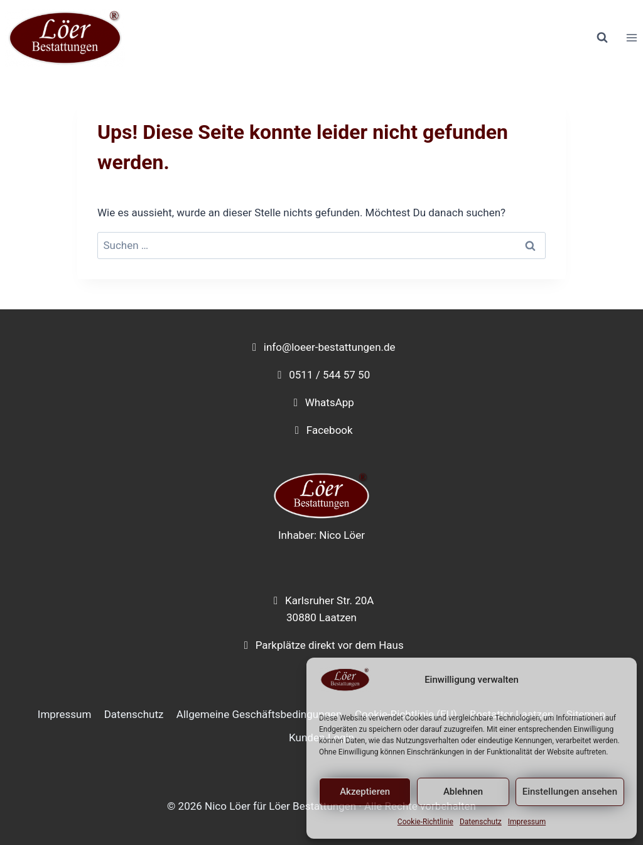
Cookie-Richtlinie (425, 821)
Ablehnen (463, 791)
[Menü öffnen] (631, 38)
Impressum (527, 821)
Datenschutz (481, 821)
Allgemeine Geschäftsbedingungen (259, 714)
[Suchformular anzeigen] (602, 37)
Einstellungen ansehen (569, 791)
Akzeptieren (365, 791)
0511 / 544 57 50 (329, 374)
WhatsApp (329, 402)
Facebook (329, 430)
